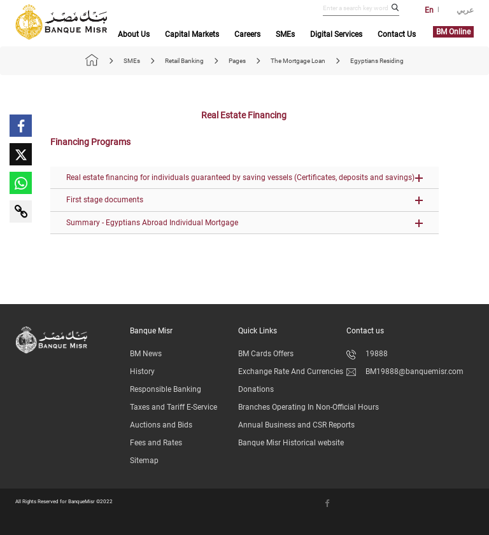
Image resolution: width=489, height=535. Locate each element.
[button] (244, 178)
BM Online (453, 31)
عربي (465, 10)
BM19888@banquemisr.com (405, 371)
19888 (367, 353)
